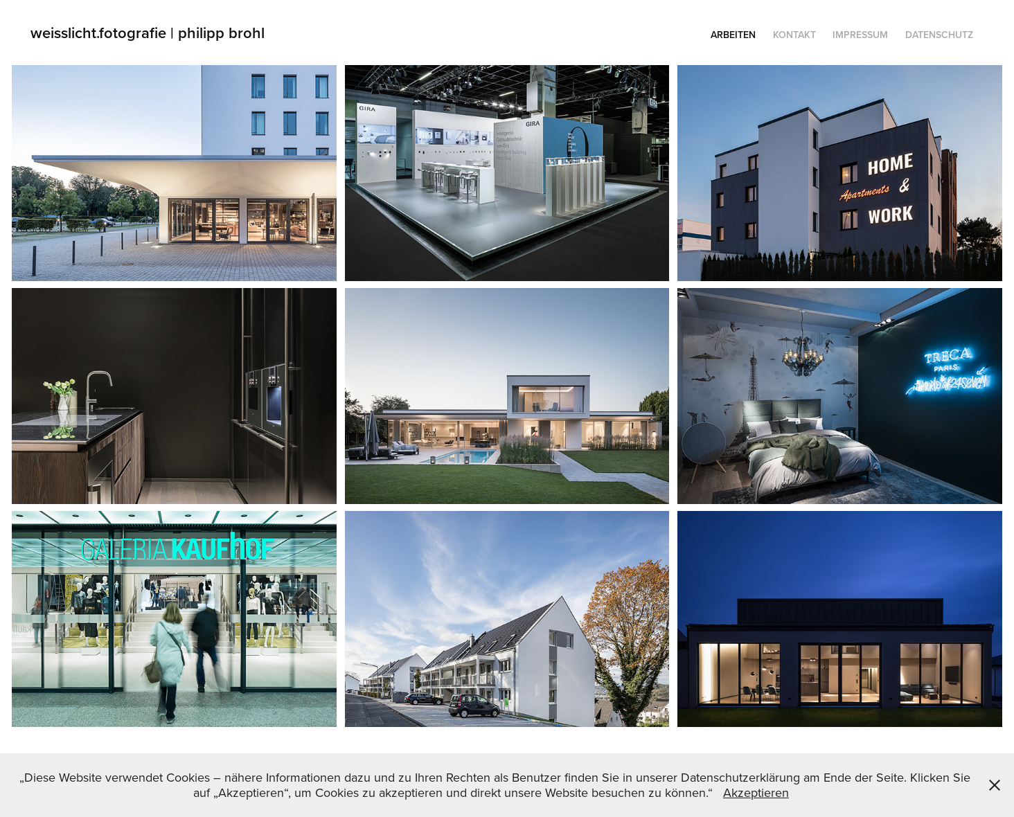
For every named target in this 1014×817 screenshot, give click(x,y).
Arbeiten (733, 35)
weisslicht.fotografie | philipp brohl (149, 32)
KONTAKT (794, 35)
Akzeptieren (756, 792)
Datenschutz (939, 35)
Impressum (860, 35)
